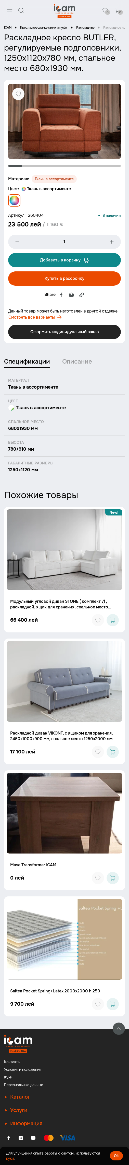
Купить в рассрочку (64, 278)
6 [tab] (86, 166)
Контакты (12, 1062)
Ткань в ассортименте (46, 188)
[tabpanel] (64, 121)
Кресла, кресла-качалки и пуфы (44, 28)
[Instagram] (20, 1138)
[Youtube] (33, 1138)
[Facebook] (8, 1138)
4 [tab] (57, 166)
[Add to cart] (113, 620)
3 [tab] (43, 166)
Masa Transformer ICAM (33, 865)
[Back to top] (119, 1029)
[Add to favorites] (98, 620)
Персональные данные (23, 1085)
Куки (8, 1077)
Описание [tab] (77, 361)
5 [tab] (71, 166)
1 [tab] (15, 166)
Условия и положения (22, 1069)
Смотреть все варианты (35, 317)
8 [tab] (114, 166)
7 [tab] (100, 166)
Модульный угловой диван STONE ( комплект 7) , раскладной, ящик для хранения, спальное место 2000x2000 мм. (59, 607)
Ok (116, 1156)
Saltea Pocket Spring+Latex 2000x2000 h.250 (55, 991)
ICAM (7, 28)
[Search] (21, 10)
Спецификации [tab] (27, 361)
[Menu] (10, 10)
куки (10, 1158)
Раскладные (85, 28)
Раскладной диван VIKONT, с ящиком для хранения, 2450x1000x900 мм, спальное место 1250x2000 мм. (61, 735)
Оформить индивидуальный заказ (64, 331)
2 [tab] (29, 166)
